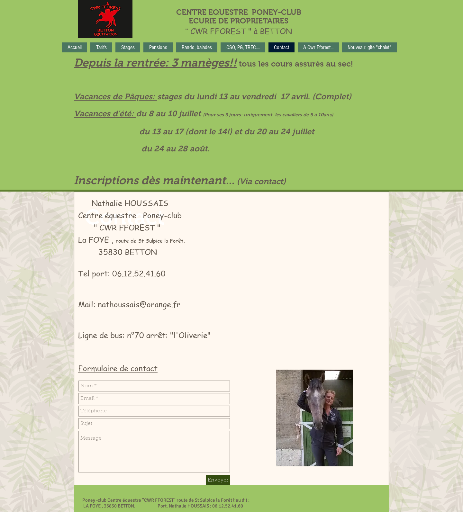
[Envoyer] (218, 480)
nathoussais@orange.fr (139, 304)
